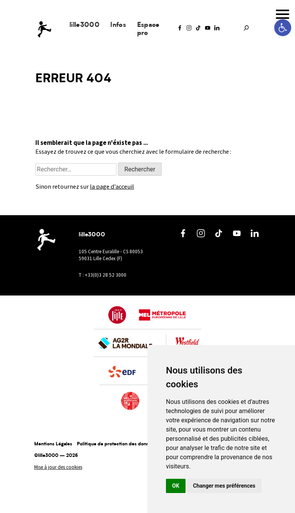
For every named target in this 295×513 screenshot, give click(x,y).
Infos (118, 25)
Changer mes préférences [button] (224, 486)
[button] (282, 27)
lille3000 (84, 25)
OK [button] (175, 486)
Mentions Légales (53, 444)
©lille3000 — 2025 (56, 455)
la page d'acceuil (112, 187)
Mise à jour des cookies (58, 467)
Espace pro (148, 29)
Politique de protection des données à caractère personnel (141, 444)
